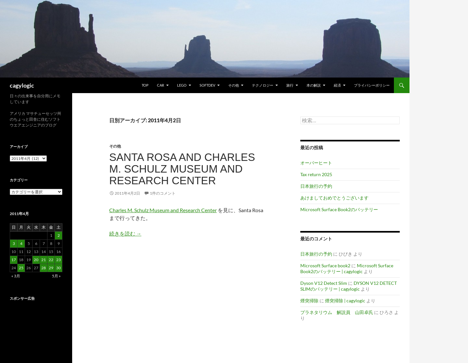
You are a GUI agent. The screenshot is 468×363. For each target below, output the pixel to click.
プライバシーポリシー (372, 85)
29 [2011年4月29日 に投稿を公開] (51, 267)
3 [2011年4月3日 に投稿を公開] (14, 243)
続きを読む (125, 233)
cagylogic (22, 85)
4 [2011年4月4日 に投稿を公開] (21, 243)
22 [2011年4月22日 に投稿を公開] (51, 259)
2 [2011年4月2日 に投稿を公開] (59, 235)
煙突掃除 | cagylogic (345, 300)
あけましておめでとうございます (334, 197)
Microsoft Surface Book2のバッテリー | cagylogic (346, 268)
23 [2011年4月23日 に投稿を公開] (58, 259)
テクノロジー (262, 85)
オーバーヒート (316, 162)
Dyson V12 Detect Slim (323, 283)
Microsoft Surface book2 (325, 265)
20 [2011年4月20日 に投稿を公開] (36, 259)
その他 (233, 85)
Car (160, 85)
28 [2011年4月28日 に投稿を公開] (43, 267)
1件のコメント (163, 193)
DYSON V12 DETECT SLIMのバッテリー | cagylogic (348, 286)
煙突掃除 (309, 300)
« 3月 (15, 275)
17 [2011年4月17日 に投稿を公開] (13, 259)
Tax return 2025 (316, 174)
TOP (145, 85)
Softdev (207, 85)
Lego (182, 85)
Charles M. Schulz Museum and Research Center (163, 210)
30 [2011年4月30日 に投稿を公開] (58, 267)
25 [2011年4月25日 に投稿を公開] (21, 267)
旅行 (289, 85)
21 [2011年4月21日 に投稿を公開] (43, 259)
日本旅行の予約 (316, 186)
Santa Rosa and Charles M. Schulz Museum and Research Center (182, 169)
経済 (337, 85)
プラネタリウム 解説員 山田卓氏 (336, 312)
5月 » (56, 275)
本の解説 (313, 85)
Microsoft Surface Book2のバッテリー (339, 209)
